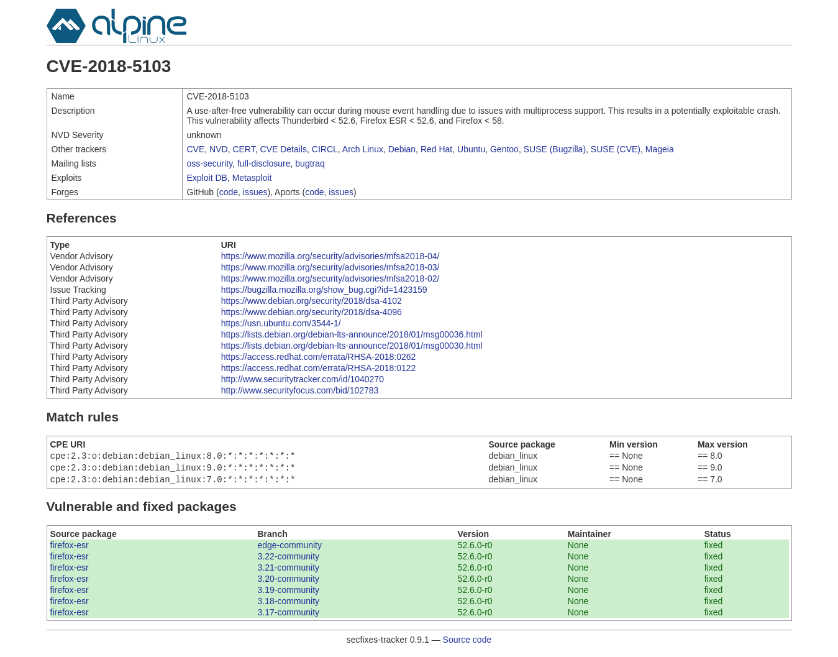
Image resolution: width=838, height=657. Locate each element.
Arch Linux (362, 149)
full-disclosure (264, 163)
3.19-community (288, 594)
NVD (218, 149)
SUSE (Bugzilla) (555, 149)
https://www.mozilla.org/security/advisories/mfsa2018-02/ (330, 278)
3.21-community (288, 571)
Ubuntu (471, 149)
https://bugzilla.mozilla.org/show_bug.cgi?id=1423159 (324, 290)
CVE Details (283, 149)
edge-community (289, 549)
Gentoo (504, 149)
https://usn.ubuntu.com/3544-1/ (281, 323)
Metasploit (252, 178)
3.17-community (288, 616)
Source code (467, 643)
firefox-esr (69, 549)
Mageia (659, 149)
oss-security (210, 163)
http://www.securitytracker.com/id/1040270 (302, 379)
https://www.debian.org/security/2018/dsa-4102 (311, 301)
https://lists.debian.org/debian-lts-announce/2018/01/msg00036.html (352, 334)
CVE (196, 149)
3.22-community (288, 560)
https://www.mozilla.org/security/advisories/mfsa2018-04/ (330, 256)
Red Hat (436, 149)
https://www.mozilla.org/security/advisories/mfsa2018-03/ (330, 267)
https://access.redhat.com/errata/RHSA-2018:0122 (318, 368)
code (228, 192)
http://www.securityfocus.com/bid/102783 (300, 390)
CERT (243, 149)
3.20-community (288, 582)
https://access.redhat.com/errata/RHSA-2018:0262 (318, 357)
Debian (402, 149)
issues (255, 192)
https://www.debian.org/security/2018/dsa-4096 (311, 312)
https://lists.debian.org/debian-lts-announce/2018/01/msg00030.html (352, 346)
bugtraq (309, 163)
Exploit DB (207, 178)
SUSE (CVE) (615, 149)
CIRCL (325, 149)
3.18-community (288, 605)
